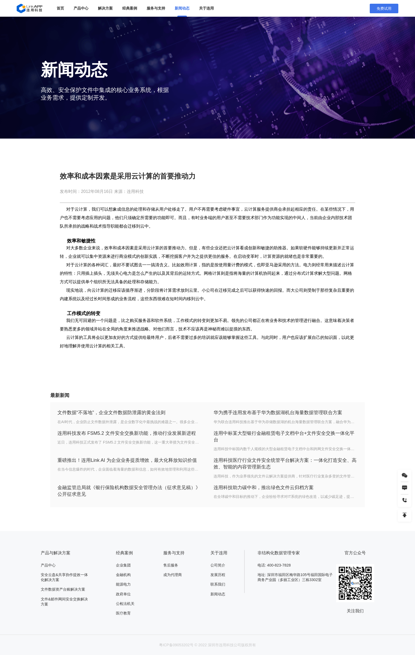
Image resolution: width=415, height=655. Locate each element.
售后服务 (170, 565)
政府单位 (123, 594)
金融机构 (123, 575)
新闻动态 (182, 8)
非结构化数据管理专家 (279, 552)
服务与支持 (156, 8)
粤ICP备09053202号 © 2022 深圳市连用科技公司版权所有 (207, 645)
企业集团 (123, 565)
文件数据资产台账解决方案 (63, 589)
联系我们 (217, 584)
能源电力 (123, 584)
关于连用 (206, 8)
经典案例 (129, 8)
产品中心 (81, 8)
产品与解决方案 (55, 552)
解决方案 (105, 8)
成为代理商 (172, 575)
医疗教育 (123, 613)
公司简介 (217, 565)
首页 (60, 8)
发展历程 (217, 575)
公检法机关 (125, 603)
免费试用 (384, 8)
